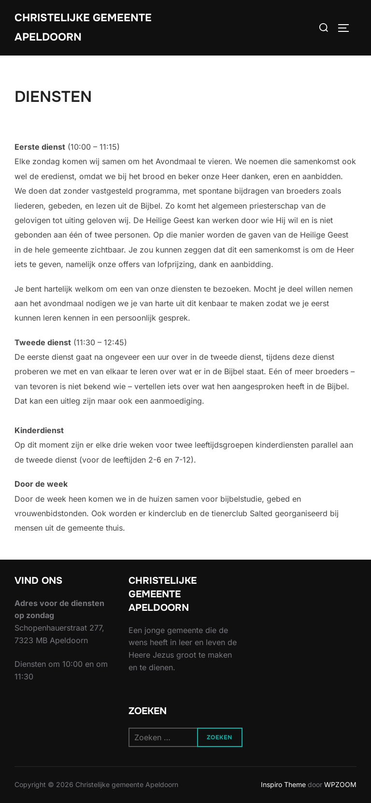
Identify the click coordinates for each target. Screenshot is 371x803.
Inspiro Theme (283, 784)
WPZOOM (340, 784)
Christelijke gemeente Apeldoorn (83, 27)
